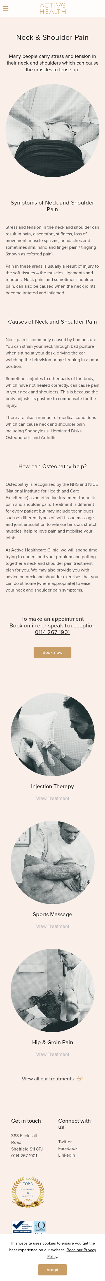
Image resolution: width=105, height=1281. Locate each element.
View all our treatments (52, 1079)
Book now (52, 652)
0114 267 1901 (52, 632)
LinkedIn (66, 1155)
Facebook (68, 1148)
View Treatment (52, 798)
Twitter (65, 1142)
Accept (52, 1270)
